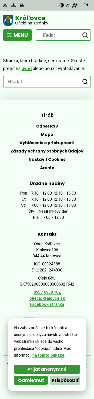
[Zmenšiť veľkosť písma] (67, 5)
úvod (27, 68)
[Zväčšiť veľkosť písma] (74, 5)
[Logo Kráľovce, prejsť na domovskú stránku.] (47, 20)
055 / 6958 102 (47, 292)
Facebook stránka (47, 304)
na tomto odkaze (48, 355)
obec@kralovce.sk (47, 298)
